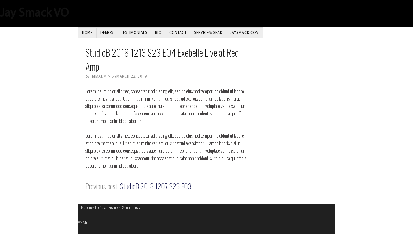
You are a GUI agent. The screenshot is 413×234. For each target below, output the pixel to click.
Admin (84, 222)
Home (87, 33)
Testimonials (134, 33)
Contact (177, 33)
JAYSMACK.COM (244, 33)
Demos (106, 33)
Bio (158, 33)
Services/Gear (208, 33)
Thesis (136, 207)
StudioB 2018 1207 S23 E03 (156, 186)
